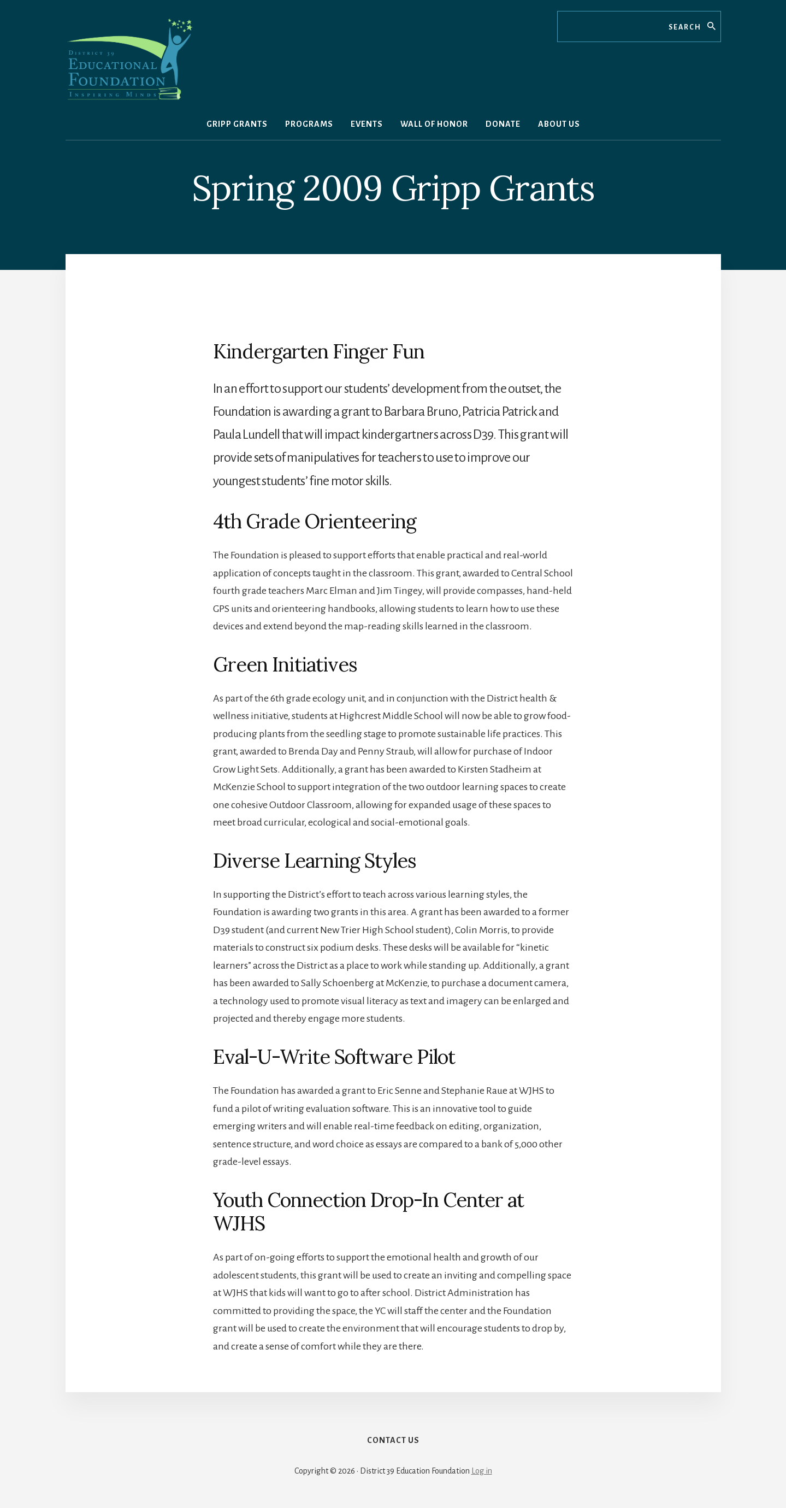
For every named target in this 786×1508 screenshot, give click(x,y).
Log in (481, 1470)
